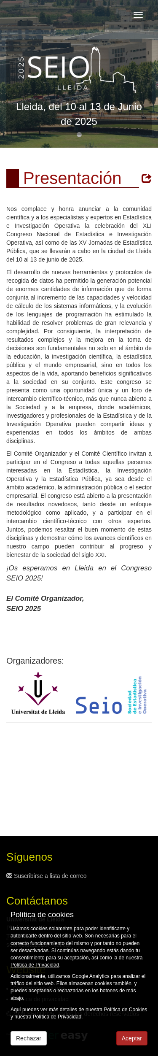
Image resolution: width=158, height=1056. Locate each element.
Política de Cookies (125, 1010)
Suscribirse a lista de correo (46, 875)
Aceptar (132, 1038)
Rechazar (28, 1038)
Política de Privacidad (35, 965)
